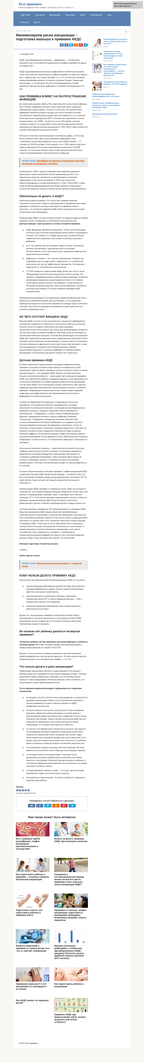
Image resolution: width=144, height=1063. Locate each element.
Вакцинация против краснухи (104, 114)
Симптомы (70, 15)
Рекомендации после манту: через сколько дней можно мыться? (116, 41)
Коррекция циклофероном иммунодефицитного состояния (105, 95)
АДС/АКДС (26, 15)
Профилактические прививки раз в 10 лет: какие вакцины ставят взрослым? (113, 54)
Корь (109, 15)
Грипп (82, 15)
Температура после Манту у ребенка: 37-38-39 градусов (115, 83)
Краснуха (25, 22)
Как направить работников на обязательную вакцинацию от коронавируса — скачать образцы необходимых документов (115, 69)
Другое (37, 22)
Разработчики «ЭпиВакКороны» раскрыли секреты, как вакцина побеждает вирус (106, 105)
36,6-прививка (30, 4)
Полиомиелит (96, 15)
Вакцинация (54, 15)
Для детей (40, 15)
